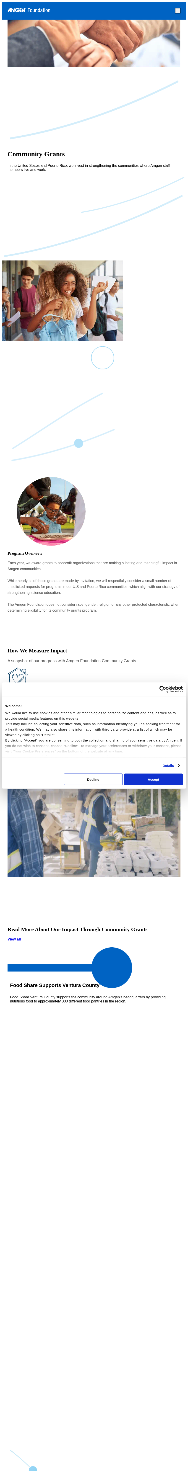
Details (168, 766)
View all (94, 965)
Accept (153, 779)
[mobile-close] (177, 10)
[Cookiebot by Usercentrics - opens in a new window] (163, 689)
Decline (93, 779)
